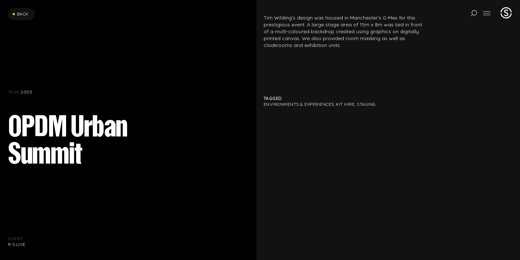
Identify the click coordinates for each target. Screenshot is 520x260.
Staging (366, 104)
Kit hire (345, 104)
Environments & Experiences (299, 104)
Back (20, 14)
